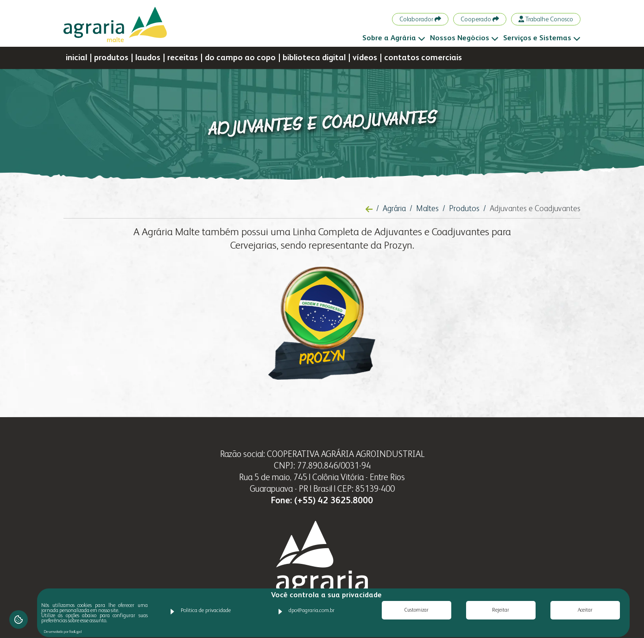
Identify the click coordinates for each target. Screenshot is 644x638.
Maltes (427, 209)
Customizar (416, 610)
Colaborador (420, 19)
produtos (111, 58)
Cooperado (480, 19)
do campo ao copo (240, 58)
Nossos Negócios (464, 38)
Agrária (394, 209)
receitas (182, 58)
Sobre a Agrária (393, 38)
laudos (147, 58)
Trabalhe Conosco (545, 19)
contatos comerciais (423, 58)
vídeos (365, 58)
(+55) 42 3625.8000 (333, 500)
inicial (76, 58)
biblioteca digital (314, 58)
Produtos (464, 209)
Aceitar (585, 610)
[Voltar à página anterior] (369, 209)
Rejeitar (500, 610)
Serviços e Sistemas (542, 38)
